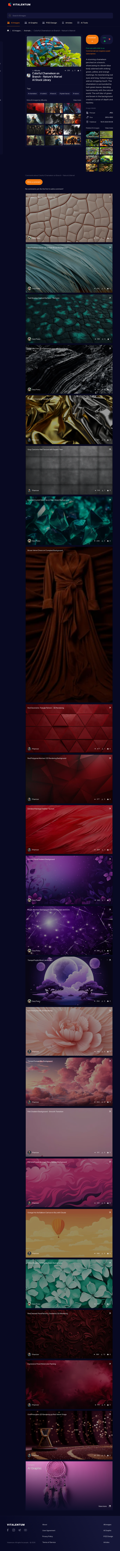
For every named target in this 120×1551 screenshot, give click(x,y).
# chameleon (32, 94)
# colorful (43, 94)
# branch (53, 94)
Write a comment (34, 182)
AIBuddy (37, 71)
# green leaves (64, 94)
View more (77, 100)
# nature (76, 94)
